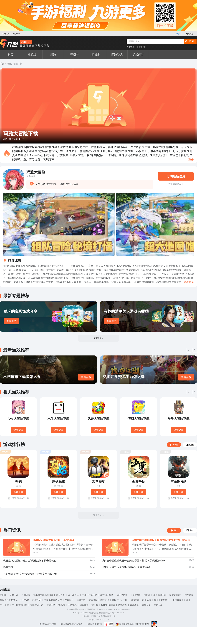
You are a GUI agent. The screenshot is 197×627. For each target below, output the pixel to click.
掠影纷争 (92, 600)
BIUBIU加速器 (108, 605)
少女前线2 (136, 595)
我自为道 (146, 600)
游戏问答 (138, 54)
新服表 (95, 54)
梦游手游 (50, 605)
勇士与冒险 (73, 595)
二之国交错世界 (19, 605)
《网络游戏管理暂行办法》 (71, 624)
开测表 (74, 54)
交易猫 (61, 605)
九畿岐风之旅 (36, 605)
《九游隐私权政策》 (47, 624)
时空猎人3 (141, 47)
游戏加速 (84, 605)
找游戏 (32, 54)
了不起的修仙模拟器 (43, 595)
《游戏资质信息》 (94, 624)
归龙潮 (147, 595)
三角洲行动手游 (89, 595)
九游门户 (5, 34)
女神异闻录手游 (180, 600)
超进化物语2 (175, 595)
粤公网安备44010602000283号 (132, 624)
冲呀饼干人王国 (119, 600)
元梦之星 (14, 595)
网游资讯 (117, 54)
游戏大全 (158, 605)
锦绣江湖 (135, 600)
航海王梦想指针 (161, 600)
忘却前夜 (189, 595)
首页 (10, 54)
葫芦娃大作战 (106, 595)
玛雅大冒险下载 (14, 64)
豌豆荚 (94, 605)
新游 (53, 54)
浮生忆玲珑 (121, 595)
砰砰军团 (36, 600)
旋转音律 (104, 600)
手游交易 (72, 605)
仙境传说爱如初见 (9, 600)
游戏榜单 (122, 605)
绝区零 (3, 595)
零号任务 (60, 595)
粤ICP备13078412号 (81, 613)
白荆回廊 (25, 595)
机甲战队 (25, 600)
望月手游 (4, 605)
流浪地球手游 (159, 595)
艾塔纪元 (69, 600)
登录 (178, 34)
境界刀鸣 (81, 600)
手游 (2, 64)
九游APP (16, 34)
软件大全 (146, 605)
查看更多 (11, 321)
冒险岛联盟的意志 (53, 600)
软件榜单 (134, 605)
